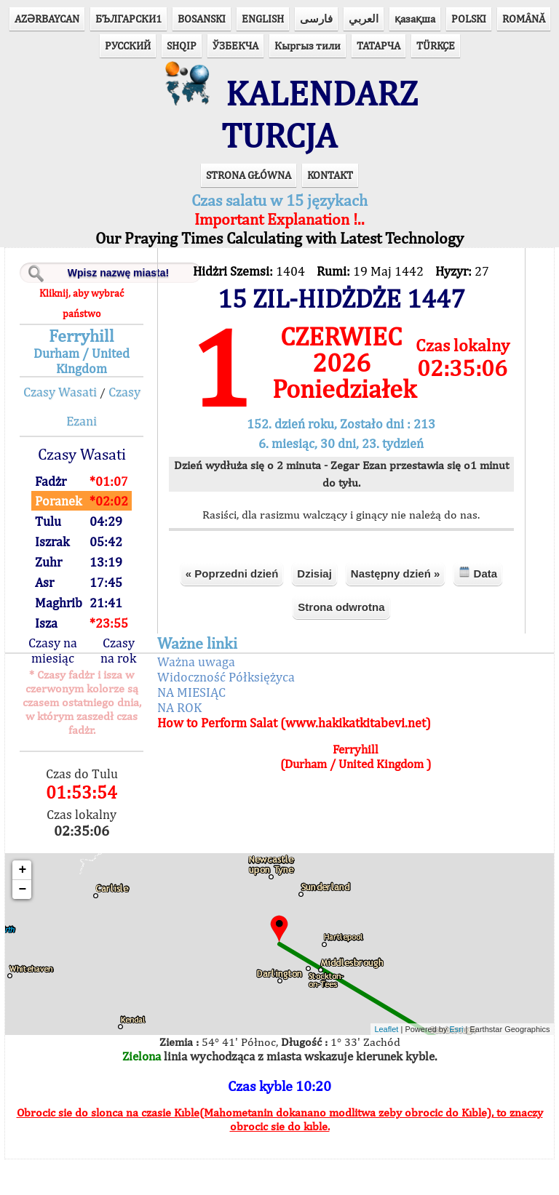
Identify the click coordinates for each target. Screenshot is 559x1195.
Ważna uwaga (198, 696)
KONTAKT (330, 210)
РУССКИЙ (128, 45)
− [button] (27, 925)
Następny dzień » (395, 608)
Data (478, 608)
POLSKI (468, 18)
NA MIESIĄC (193, 727)
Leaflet (382, 1064)
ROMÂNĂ (523, 18)
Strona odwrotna (341, 642)
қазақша (415, 18)
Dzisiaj (313, 608)
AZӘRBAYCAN (47, 18)
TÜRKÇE (435, 45)
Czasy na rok (122, 686)
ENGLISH (263, 18)
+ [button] (27, 905)
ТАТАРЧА (378, 45)
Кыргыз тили (307, 45)
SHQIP (182, 45)
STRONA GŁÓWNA (248, 210)
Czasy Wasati (63, 427)
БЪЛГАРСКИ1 (128, 18)
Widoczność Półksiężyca (228, 711)
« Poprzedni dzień (231, 608)
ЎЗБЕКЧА (235, 45)
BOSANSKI (202, 18)
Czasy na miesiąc (56, 686)
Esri (452, 1064)
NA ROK (181, 742)
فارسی (316, 18)
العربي (363, 18)
